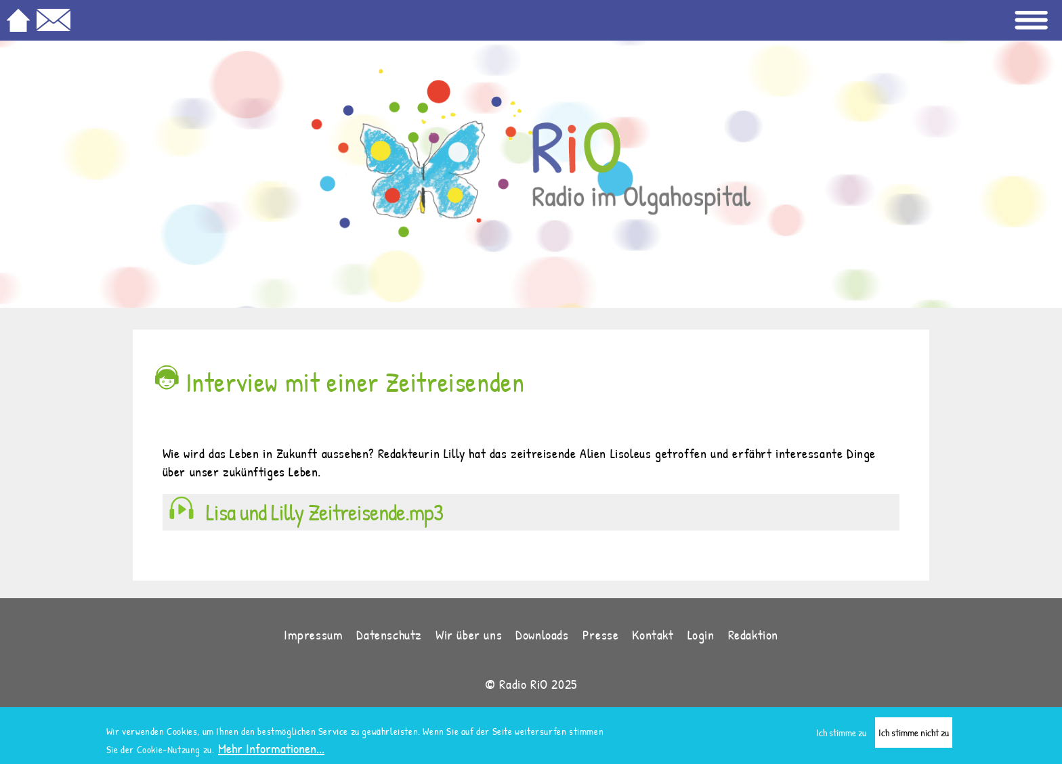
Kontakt (652, 634)
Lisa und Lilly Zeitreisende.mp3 (324, 512)
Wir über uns (469, 634)
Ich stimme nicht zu (913, 734)
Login (701, 634)
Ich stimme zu (841, 734)
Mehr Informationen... (271, 750)
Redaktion (753, 634)
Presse (600, 634)
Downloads (541, 634)
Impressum (313, 634)
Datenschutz (389, 634)
